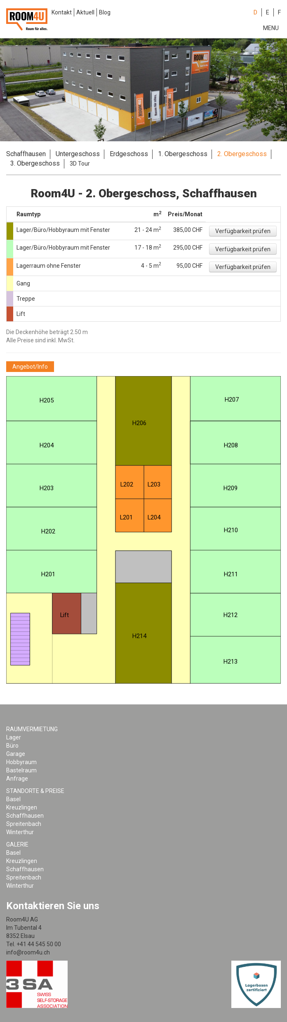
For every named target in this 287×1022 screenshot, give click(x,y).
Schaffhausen (26, 154)
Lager (13, 737)
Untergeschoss (78, 154)
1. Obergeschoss (182, 154)
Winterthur (20, 832)
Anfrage (17, 778)
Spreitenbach (23, 824)
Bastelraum (21, 770)
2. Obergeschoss (242, 154)
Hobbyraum (21, 762)
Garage (15, 754)
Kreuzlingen (21, 807)
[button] (243, 231)
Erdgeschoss (129, 154)
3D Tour (80, 163)
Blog (105, 12)
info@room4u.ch (28, 952)
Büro (12, 745)
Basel (13, 799)
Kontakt (62, 12)
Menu (271, 28)
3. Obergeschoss (35, 163)
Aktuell (85, 12)
